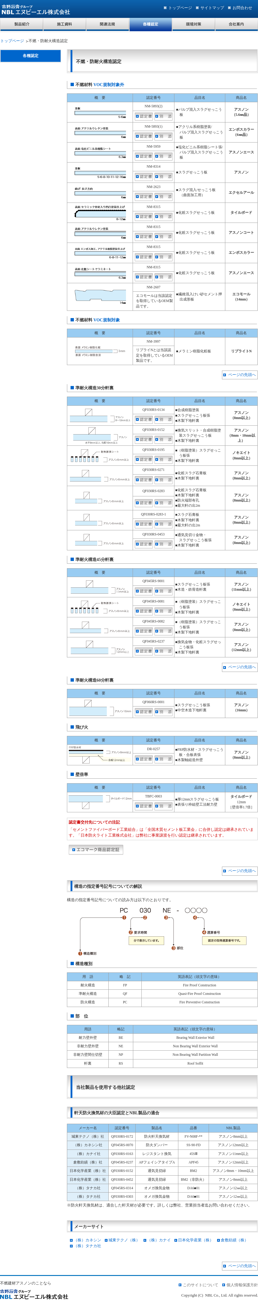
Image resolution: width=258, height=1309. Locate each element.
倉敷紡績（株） (234, 1240)
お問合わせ (242, 8)
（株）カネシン (87, 1240)
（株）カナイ (159, 1240)
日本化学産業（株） (195, 1240)
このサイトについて (200, 1285)
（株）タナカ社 (87, 1246)
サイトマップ (212, 8)
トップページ (180, 8)
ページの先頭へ (242, 375)
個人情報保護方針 (242, 1285)
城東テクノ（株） (124, 1240)
